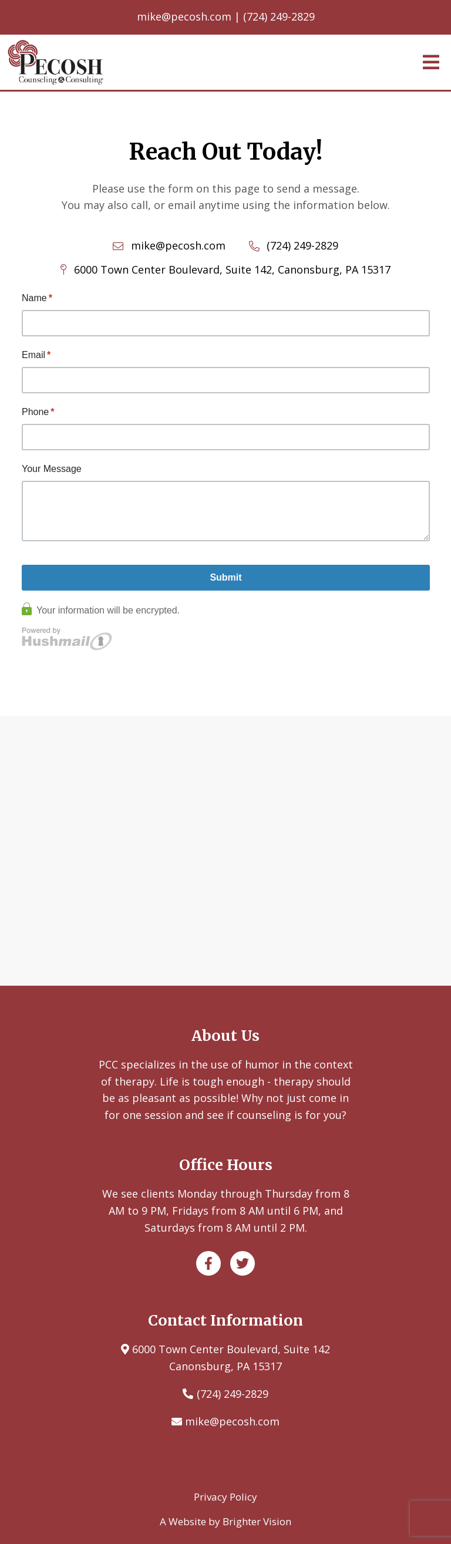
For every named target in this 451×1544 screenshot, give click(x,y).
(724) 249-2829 (232, 1394)
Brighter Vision (257, 1521)
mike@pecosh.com (232, 1421)
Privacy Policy (225, 1496)
